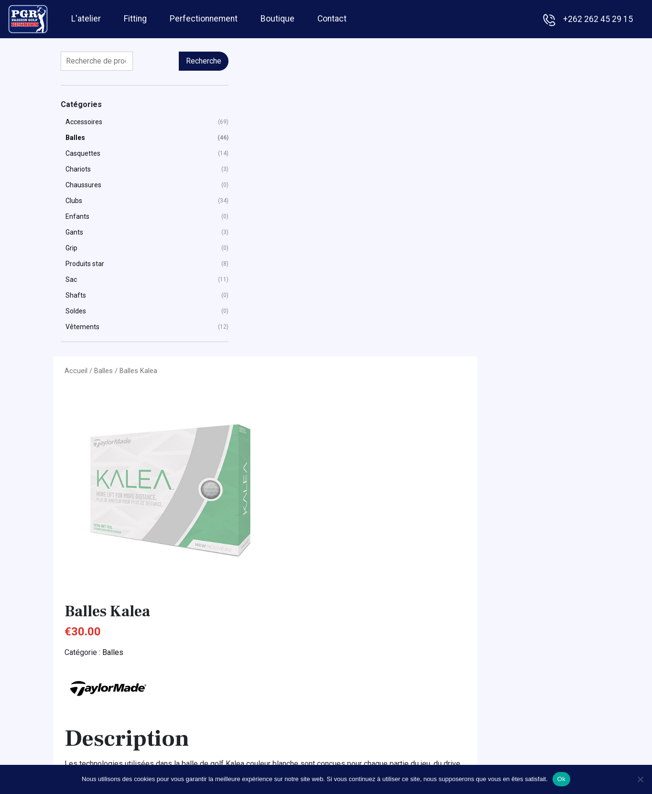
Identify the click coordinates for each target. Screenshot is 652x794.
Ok (561, 779)
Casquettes (82, 153)
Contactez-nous (530, 507)
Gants (74, 232)
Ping (492, 744)
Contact (332, 17)
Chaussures (83, 185)
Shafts (75, 295)
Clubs (73, 200)
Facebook (258, 704)
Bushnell (499, 637)
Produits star (84, 264)
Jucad (495, 704)
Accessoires (83, 122)
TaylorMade (504, 731)
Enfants (77, 216)
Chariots (78, 169)
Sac (71, 279)
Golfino (496, 691)
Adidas (496, 624)
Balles (75, 137)
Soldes (75, 311)
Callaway (499, 650)
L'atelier (86, 17)
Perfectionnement (204, 17)
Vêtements (82, 327)
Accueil (212, 60)
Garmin (496, 677)
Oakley (496, 717)
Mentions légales (271, 691)
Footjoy (497, 664)
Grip (71, 248)
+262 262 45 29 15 (598, 19)
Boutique (277, 17)
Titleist (496, 757)
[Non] (640, 779)
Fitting (135, 17)
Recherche (157, 60)
